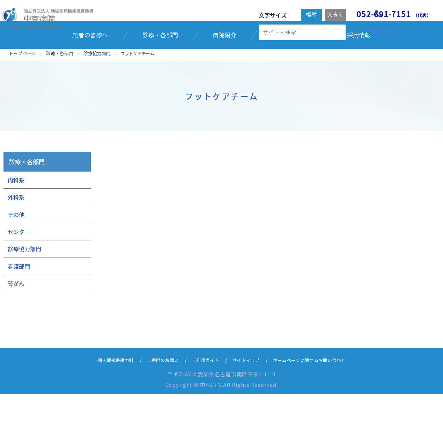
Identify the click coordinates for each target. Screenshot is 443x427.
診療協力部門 (24, 281)
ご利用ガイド (203, 392)
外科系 (16, 229)
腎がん (16, 316)
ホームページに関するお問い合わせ (319, 392)
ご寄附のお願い (156, 392)
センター (19, 264)
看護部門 (19, 299)
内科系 (16, 212)
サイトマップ (248, 392)
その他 (16, 247)
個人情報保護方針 (103, 392)
